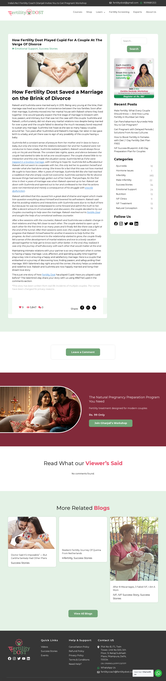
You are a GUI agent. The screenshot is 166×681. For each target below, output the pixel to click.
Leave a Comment (83, 352)
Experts (137, 12)
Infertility (121, 175)
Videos (44, 639)
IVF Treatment (124, 203)
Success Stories (124, 184)
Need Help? (75, 656)
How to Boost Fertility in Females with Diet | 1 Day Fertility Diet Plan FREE (132, 140)
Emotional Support (126, 189)
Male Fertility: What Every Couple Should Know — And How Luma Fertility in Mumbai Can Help (132, 113)
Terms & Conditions (79, 651)
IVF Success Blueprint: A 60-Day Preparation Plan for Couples (131, 150)
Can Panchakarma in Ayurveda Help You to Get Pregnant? (133, 123)
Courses (77, 12)
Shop (89, 12)
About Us (151, 12)
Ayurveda (121, 166)
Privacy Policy (76, 647)
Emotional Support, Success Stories (35, 48)
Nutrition (121, 194)
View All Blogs (83, 605)
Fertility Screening (119, 12)
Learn (100, 12)
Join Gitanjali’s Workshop (110, 423)
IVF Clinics (121, 198)
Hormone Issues (124, 170)
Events (44, 647)
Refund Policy (76, 643)
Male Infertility (124, 180)
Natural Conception (126, 208)
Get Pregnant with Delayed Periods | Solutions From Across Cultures (134, 131)
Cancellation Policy (79, 639)
